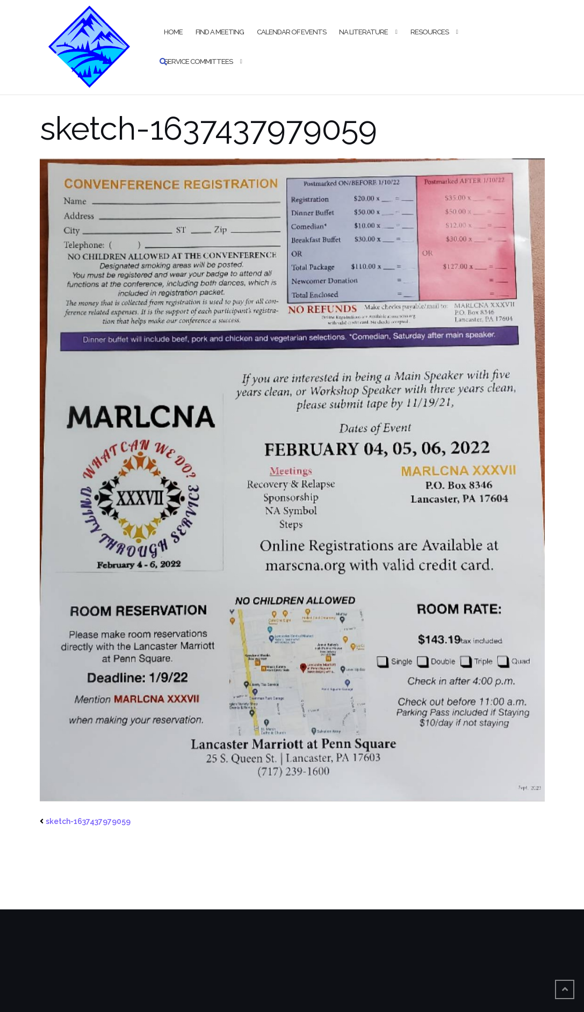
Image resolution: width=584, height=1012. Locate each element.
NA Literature (363, 32)
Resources (429, 32)
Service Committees (198, 61)
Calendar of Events (291, 32)
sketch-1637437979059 (88, 821)
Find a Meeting (220, 32)
